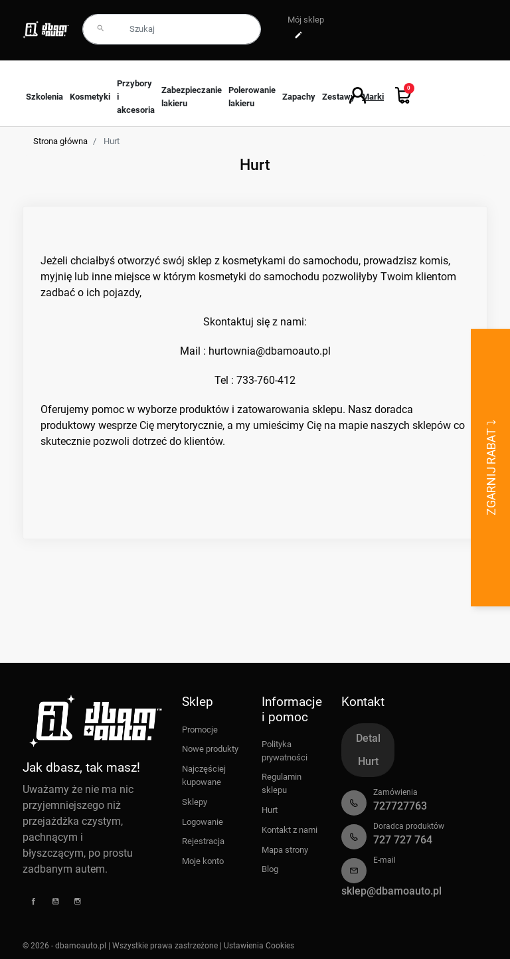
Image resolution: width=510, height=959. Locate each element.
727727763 (400, 806)
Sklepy (194, 802)
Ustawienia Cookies (259, 945)
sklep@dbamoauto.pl (391, 891)
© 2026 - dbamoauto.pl (65, 945)
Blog (270, 869)
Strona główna (60, 141)
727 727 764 (402, 839)
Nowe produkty (210, 749)
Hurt (270, 810)
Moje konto (203, 861)
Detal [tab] (368, 738)
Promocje (200, 730)
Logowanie (202, 822)
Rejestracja (203, 841)
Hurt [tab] (368, 761)
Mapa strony (285, 850)
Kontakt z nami (289, 830)
